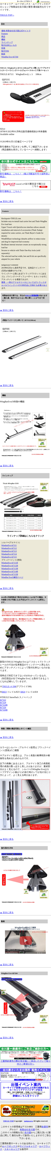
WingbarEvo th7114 (9, 554)
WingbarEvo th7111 (9, 545)
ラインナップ (7, 42)
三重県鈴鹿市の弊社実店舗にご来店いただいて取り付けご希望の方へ (25, 1061)
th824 (22, 692)
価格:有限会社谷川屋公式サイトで (15, 31)
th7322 (3, 700)
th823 (4, 692)
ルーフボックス (9, 1146)
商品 (3, 37)
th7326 (3, 707)
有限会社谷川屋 (27, 1129)
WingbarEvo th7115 (9, 557)
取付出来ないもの (9, 45)
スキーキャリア (12, 1149)
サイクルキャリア (28, 1146)
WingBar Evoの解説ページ (12, 577)
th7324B (3, 705)
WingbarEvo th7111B (9, 563)
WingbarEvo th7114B (9, 571)
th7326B (3, 710)
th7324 (3, 702)
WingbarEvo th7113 (9, 551)
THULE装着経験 (31, 295)
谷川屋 (27, 1132)
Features (4, 34)
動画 (3, 54)
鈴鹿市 (45, 1127)
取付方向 (5, 51)
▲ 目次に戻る (7, 201)
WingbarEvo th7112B (9, 566)
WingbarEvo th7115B (9, 574)
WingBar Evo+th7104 (9, 57)
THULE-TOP (8, 1121)
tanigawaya (28, 1121)
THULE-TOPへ (7, 15)
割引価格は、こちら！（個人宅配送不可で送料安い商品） (25, 174)
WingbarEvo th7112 (9, 548)
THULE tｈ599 (9, 686)
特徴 (3, 48)
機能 (3, 39)
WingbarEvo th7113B (9, 569)
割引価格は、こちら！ (25, 190)
